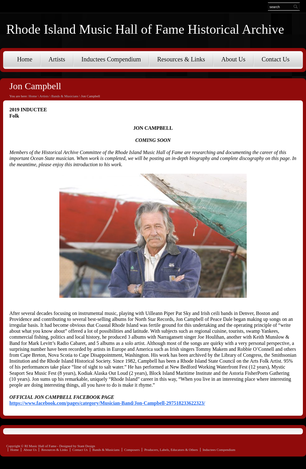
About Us (233, 59)
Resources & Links (181, 59)
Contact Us (275, 59)
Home (24, 59)
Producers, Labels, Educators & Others (171, 450)
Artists (57, 59)
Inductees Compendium (111, 59)
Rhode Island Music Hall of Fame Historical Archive (145, 29)
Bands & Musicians (64, 96)
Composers (132, 450)
